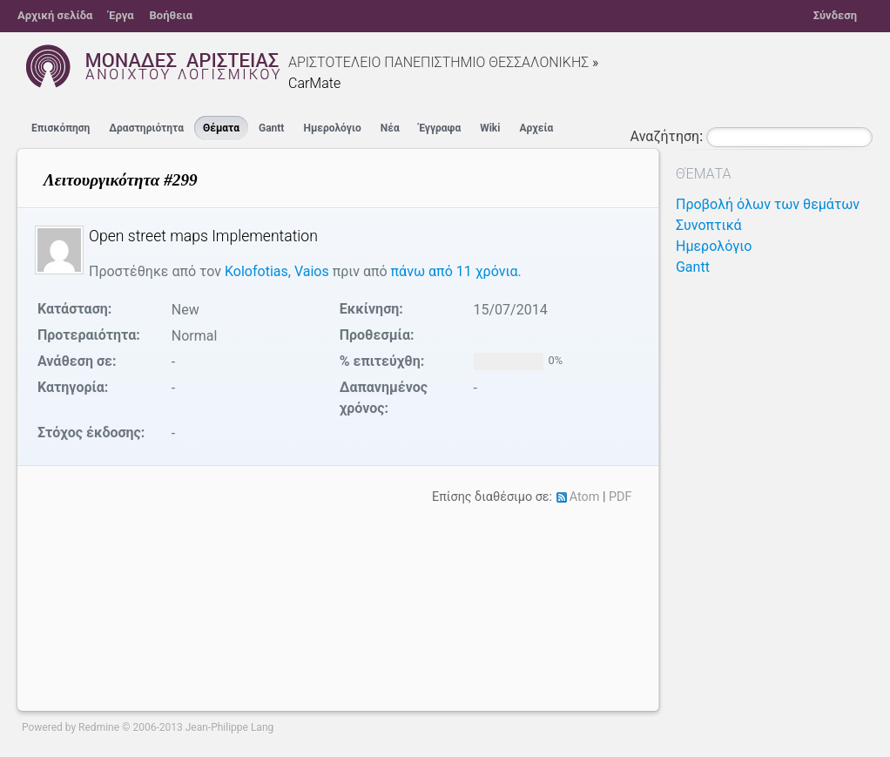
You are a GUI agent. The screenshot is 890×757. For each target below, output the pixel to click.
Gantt (271, 128)
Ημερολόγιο (332, 128)
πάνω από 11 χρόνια (454, 271)
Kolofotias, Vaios (277, 271)
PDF (620, 497)
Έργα (120, 15)
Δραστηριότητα (146, 128)
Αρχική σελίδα (54, 15)
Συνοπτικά (709, 225)
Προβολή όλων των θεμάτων (768, 204)
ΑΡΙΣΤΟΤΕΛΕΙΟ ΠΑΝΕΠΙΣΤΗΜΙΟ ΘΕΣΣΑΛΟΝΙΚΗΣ (438, 62)
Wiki (490, 128)
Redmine (98, 727)
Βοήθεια (171, 15)
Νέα (390, 128)
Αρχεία (536, 128)
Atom (585, 497)
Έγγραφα (440, 128)
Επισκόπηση (60, 128)
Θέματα (221, 128)
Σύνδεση (835, 15)
